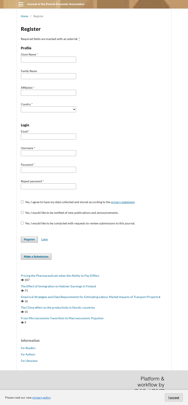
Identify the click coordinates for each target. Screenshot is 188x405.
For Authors (28, 354)
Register (29, 239)
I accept (173, 397)
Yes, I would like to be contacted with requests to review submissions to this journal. (78, 223)
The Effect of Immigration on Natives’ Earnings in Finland (58, 286)
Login (44, 239)
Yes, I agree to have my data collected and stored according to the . (78, 202)
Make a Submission (36, 256)
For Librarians (29, 360)
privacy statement (123, 202)
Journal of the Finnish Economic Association (55, 4)
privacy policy (41, 397)
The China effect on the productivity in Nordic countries (58, 307)
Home (24, 16)
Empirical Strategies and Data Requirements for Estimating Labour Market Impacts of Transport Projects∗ (91, 297)
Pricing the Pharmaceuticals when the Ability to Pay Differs (60, 275)
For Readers (28, 348)
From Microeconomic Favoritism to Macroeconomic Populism (62, 318)
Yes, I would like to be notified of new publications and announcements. (69, 212)
